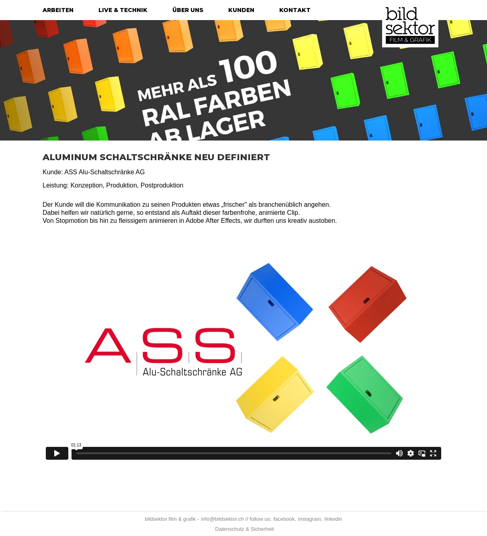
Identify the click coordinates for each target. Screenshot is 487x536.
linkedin (333, 519)
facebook (284, 519)
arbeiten (58, 10)
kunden (241, 10)
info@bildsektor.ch (222, 519)
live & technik (122, 10)
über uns (187, 10)
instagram (309, 519)
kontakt (295, 10)
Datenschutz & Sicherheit (244, 529)
